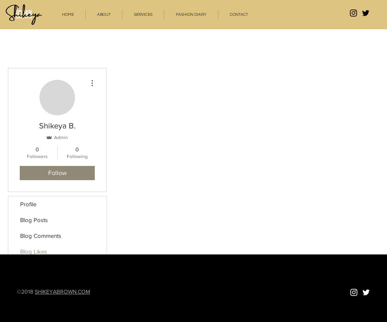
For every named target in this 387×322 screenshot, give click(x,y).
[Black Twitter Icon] (365, 13)
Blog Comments (40, 235)
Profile (28, 204)
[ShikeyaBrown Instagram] (353, 13)
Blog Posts (34, 220)
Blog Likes (33, 251)
